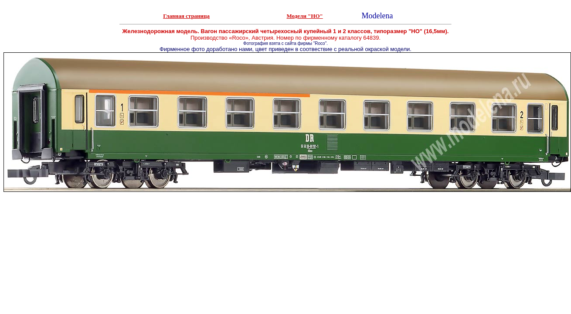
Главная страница (186, 16)
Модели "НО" (305, 16)
